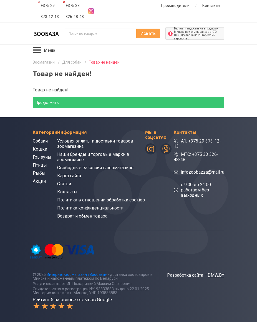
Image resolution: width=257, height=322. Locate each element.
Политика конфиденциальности (90, 208)
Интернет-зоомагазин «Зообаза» (77, 274)
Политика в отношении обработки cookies (101, 200)
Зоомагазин (44, 62)
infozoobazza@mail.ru (202, 172)
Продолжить (47, 102)
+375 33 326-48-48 (74, 11)
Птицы (40, 165)
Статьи (64, 183)
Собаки (40, 141)
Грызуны (42, 157)
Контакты (211, 5)
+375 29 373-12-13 (50, 11)
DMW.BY (216, 275)
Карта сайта (69, 175)
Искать (148, 33)
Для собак (71, 62)
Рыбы (39, 173)
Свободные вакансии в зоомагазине (95, 167)
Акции (39, 181)
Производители (175, 5)
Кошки (40, 149)
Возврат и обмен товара (82, 216)
